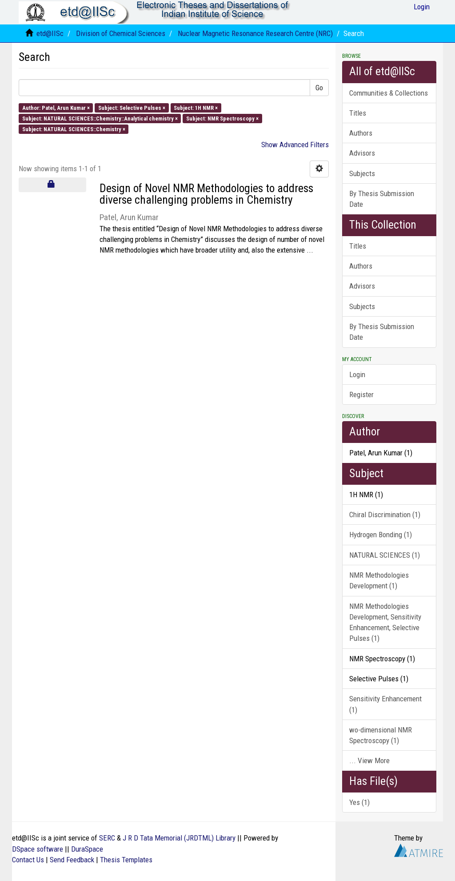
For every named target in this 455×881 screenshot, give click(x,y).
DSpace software (37, 849)
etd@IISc (50, 33)
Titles (357, 113)
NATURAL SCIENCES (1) (384, 555)
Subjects (362, 173)
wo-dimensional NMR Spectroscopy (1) (380, 735)
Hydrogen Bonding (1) (380, 534)
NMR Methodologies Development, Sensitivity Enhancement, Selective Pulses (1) (385, 622)
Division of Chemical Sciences (120, 33)
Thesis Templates (126, 859)
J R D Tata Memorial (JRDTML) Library (179, 837)
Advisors (362, 153)
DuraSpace (87, 849)
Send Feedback (72, 859)
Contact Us (28, 859)
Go (319, 87)
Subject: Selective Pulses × (131, 107)
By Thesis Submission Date (381, 199)
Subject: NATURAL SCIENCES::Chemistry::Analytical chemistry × (100, 118)
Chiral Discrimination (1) (384, 514)
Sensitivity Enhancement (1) (385, 704)
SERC (107, 837)
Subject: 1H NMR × (196, 107)
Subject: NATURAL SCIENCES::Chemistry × (73, 129)
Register (361, 394)
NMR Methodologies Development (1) (379, 580)
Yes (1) (359, 802)
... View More (369, 760)
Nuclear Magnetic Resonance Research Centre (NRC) (255, 33)
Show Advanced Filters (295, 144)
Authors (360, 133)
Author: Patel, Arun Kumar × (56, 107)
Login (357, 374)
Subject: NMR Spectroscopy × (222, 118)
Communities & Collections (388, 93)
